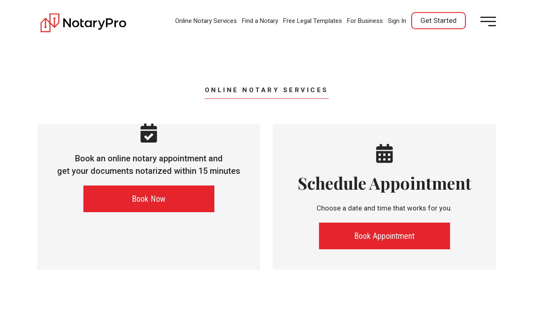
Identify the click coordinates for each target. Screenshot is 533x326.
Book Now (149, 199)
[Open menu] (488, 21)
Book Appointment (384, 236)
